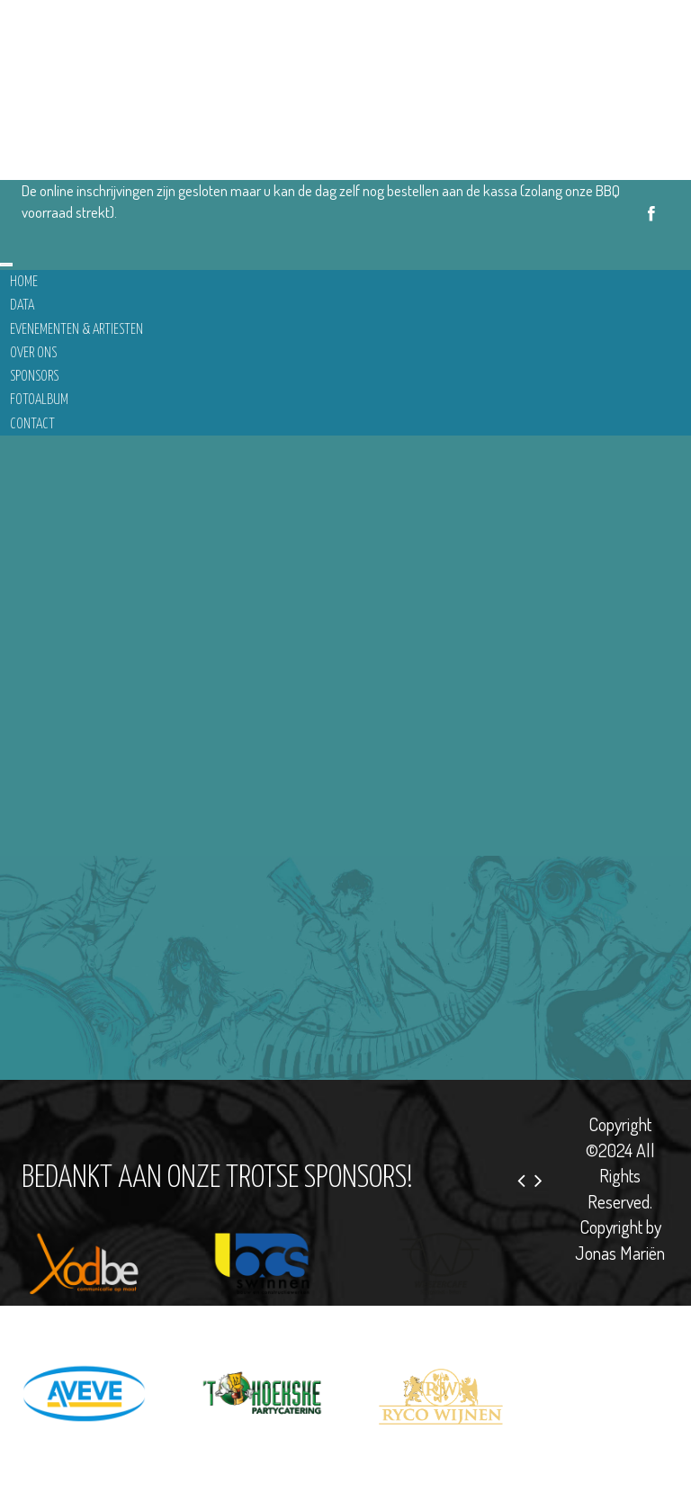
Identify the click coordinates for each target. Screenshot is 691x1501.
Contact (32, 424)
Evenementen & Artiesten (76, 330)
